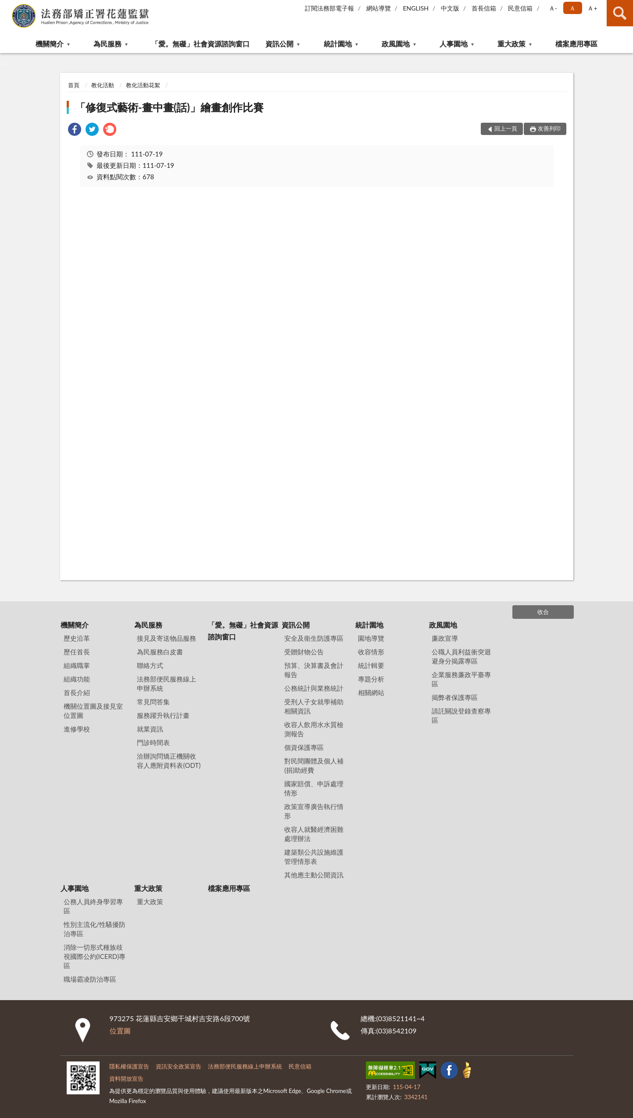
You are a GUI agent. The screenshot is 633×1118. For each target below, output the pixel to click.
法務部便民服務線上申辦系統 (166, 683)
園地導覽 (371, 638)
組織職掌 (77, 665)
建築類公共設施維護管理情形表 (313, 856)
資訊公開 (279, 43)
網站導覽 (378, 8)
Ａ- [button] (553, 8)
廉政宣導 (445, 638)
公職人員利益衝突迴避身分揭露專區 (461, 656)
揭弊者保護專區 (455, 697)
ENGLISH (416, 8)
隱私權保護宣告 (129, 1066)
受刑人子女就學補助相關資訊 (313, 706)
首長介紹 (77, 692)
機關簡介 (50, 43)
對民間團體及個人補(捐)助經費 (313, 765)
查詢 (620, 13)
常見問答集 (153, 702)
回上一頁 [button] (505, 128)
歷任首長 (77, 652)
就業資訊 (150, 729)
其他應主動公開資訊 (313, 875)
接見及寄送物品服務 (166, 638)
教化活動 (102, 85)
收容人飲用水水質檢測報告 (313, 729)
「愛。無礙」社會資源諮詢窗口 (200, 43)
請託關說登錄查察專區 (461, 715)
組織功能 (77, 679)
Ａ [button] (572, 8)
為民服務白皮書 (160, 652)
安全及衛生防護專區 (313, 638)
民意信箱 (520, 8)
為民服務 (107, 43)
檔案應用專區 (576, 43)
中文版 (450, 8)
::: (7, 6)
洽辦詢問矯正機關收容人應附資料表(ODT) (168, 760)
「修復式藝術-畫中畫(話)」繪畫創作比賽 (169, 107)
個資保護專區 (304, 747)
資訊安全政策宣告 (178, 1066)
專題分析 (371, 679)
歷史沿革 (77, 638)
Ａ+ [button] (592, 8)
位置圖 (120, 1030)
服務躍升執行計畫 (163, 715)
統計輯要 (371, 665)
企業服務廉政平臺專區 (461, 679)
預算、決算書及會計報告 (313, 669)
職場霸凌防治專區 (90, 979)
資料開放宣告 (126, 1078)
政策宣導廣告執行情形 (313, 811)
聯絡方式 (150, 665)
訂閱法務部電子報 (329, 8)
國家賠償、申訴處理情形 (313, 788)
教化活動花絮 (143, 85)
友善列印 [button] (549, 128)
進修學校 (77, 729)
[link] (74, 130)
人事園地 (454, 43)
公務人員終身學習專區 (93, 906)
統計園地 (338, 43)
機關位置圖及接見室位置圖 (93, 710)
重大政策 (511, 43)
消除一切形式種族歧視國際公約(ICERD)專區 (95, 956)
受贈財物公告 (304, 652)
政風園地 (396, 43)
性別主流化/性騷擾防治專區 (95, 928)
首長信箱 (484, 8)
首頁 (73, 85)
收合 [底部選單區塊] (543, 611)
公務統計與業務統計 (313, 688)
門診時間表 (153, 742)
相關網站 (371, 692)
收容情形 (371, 652)
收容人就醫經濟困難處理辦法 (313, 833)
